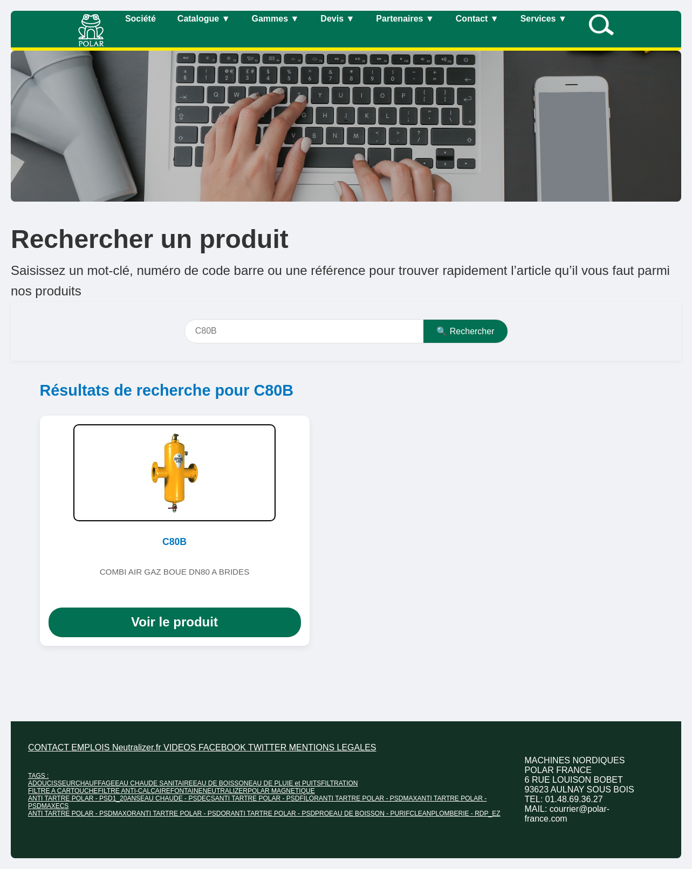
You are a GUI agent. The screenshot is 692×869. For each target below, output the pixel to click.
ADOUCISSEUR (52, 783)
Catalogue (203, 18)
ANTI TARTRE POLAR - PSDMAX (368, 798)
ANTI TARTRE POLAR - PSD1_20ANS (84, 798)
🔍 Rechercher (465, 331)
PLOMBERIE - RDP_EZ (465, 813)
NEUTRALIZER (225, 791)
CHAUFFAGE (95, 783)
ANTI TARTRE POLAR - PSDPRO (279, 813)
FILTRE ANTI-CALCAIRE (134, 791)
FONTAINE (186, 791)
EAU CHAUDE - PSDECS (177, 798)
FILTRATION (339, 783)
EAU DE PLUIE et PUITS (285, 783)
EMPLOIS (91, 747)
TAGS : (38, 776)
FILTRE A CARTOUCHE (63, 791)
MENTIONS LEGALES (332, 747)
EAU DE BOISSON (221, 783)
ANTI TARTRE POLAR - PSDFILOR (267, 798)
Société (140, 18)
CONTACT (49, 747)
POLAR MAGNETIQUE (281, 791)
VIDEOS (180, 747)
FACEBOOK (223, 747)
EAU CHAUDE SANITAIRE (154, 783)
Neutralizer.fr (137, 747)
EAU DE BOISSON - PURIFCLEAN (380, 813)
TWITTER (268, 747)
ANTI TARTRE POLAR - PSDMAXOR (82, 813)
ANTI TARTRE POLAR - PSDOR (183, 813)
